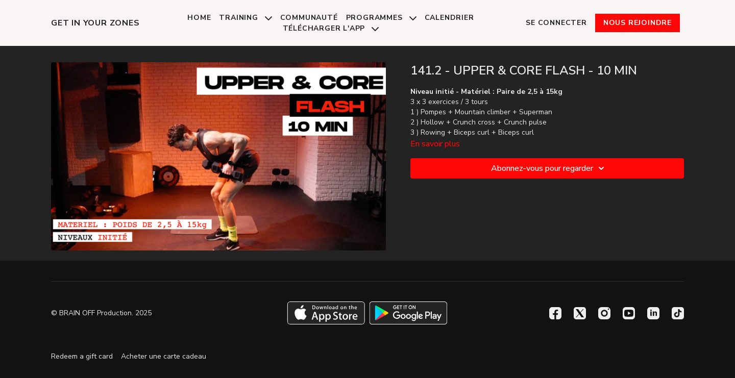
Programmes (381, 17)
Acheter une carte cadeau (163, 356)
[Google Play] (408, 312)
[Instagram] (604, 313)
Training (245, 17)
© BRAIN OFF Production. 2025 (101, 313)
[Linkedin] (653, 313)
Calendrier (449, 17)
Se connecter (556, 23)
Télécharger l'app (331, 28)
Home (199, 17)
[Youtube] (629, 313)
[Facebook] (555, 313)
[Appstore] (326, 312)
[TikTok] (678, 313)
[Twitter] (580, 313)
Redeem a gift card (82, 356)
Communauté (309, 17)
